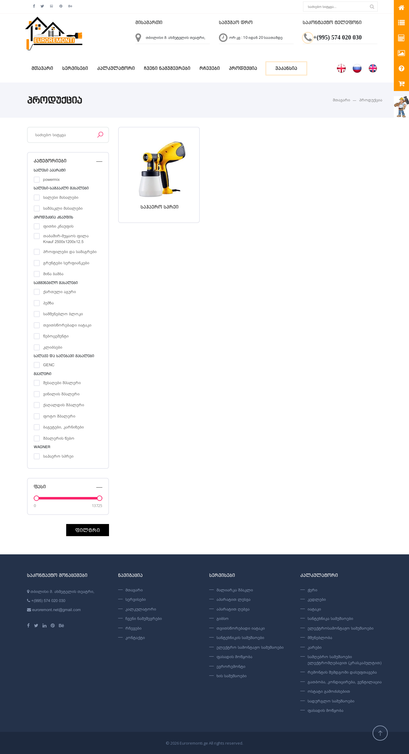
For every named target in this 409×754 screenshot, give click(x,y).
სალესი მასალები (60, 197)
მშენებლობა (320, 637)
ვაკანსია (286, 68)
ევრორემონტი (230, 666)
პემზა (48, 303)
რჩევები (209, 68)
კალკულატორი (116, 68)
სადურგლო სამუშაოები (331, 701)
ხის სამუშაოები (231, 676)
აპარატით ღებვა (233, 609)
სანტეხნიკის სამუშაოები (240, 637)
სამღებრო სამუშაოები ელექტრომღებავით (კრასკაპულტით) (344, 659)
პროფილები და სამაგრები (70, 251)
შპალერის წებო (58, 438)
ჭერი (312, 590)
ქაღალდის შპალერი (63, 405)
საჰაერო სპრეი (58, 456)
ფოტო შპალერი (59, 416)
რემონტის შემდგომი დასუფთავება (342, 672)
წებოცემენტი (56, 336)
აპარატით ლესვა (233, 599)
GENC (48, 365)
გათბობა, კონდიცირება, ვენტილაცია (345, 682)
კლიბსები (52, 347)
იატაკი (314, 609)
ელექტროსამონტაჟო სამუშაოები (340, 628)
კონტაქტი (135, 637)
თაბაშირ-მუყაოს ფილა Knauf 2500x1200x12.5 (66, 236)
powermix (51, 179)
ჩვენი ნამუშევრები (167, 68)
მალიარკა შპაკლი (234, 590)
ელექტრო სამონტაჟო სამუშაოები (250, 647)
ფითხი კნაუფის (58, 226)
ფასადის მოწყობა (234, 656)
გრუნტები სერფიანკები (66, 263)
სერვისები (75, 68)
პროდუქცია (243, 68)
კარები (315, 647)
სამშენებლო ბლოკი (63, 314)
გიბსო (222, 618)
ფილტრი (87, 530)
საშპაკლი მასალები (63, 208)
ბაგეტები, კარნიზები (63, 427)
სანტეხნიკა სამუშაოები (330, 618)
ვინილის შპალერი (61, 394)
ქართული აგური (59, 291)
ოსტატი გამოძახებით (329, 691)
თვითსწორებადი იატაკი (67, 325)
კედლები (317, 599)
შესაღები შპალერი (62, 382)
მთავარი (42, 68)
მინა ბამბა (53, 274)
